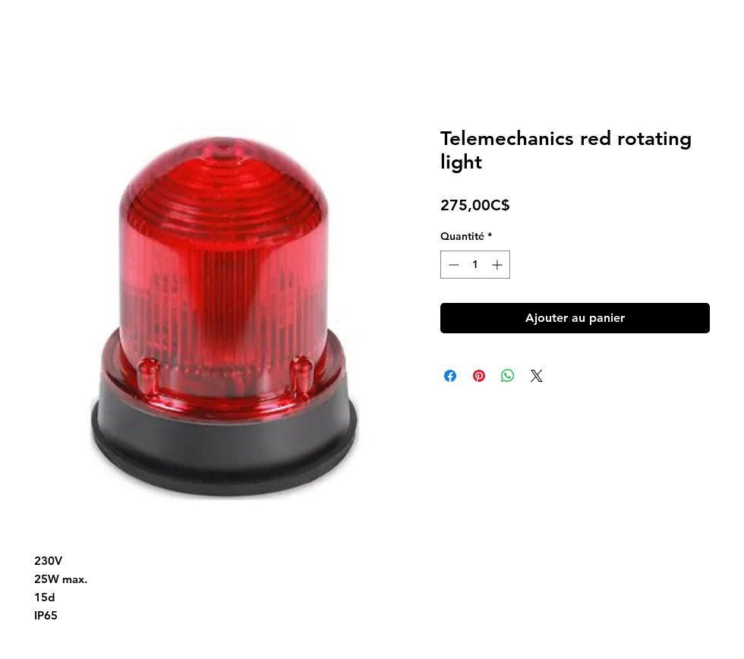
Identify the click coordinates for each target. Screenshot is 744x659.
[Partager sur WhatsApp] (508, 376)
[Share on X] (537, 376)
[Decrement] (452, 264)
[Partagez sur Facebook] (450, 376)
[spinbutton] (475, 264)
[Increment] (498, 264)
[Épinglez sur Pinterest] (479, 376)
